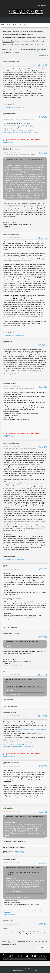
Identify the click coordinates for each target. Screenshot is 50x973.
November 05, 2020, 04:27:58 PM (11, 65)
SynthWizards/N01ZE (9, 142)
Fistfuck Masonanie (12, 763)
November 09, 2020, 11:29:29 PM (11, 345)
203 (32, 50)
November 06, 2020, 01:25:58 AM (11, 117)
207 (45, 50)
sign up (31, 25)
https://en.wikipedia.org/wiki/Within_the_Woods (17, 125)
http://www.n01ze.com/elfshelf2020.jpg (15, 745)
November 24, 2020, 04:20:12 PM (11, 674)
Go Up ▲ (31, 968)
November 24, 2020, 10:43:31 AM (11, 569)
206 (42, 50)
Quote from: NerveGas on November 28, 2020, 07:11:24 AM (24, 867)
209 (5, 52)
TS (6, 566)
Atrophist (8, 921)
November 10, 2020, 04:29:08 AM (11, 386)
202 (29, 50)
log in (25, 25)
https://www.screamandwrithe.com (12, 228)
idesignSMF (34, 970)
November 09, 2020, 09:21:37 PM (11, 237)
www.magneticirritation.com (18, 851)
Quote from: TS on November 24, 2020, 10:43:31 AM (22, 641)
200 (24, 50)
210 (8, 52)
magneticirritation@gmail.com (18, 852)
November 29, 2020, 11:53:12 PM (11, 924)
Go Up (4, 942)
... (19, 50)
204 (35, 50)
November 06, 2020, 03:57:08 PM (11, 152)
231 (15, 52)
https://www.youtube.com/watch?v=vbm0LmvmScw (30, 729)
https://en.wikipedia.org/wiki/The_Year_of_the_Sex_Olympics (21, 133)
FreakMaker (6, 141)
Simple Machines (26, 970)
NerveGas (9, 808)
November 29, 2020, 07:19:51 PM (11, 862)
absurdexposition (12, 149)
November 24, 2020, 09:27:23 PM (11, 715)
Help (17, 968)
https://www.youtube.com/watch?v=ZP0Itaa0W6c (18, 743)
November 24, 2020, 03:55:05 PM (11, 637)
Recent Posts (41, 6)
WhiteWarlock (10, 114)
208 (2, 52)
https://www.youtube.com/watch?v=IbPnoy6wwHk (18, 724)
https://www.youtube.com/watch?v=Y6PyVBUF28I (18, 746)
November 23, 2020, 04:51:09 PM (11, 446)
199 (21, 50)
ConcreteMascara (12, 61)
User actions (43, 56)
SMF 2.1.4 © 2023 (17, 970)
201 (27, 50)
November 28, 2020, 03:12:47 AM (11, 766)
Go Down (5, 50)
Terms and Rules (24, 968)
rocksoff (8, 342)
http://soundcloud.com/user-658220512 (13, 107)
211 (11, 52)
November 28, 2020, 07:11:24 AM (11, 811)
